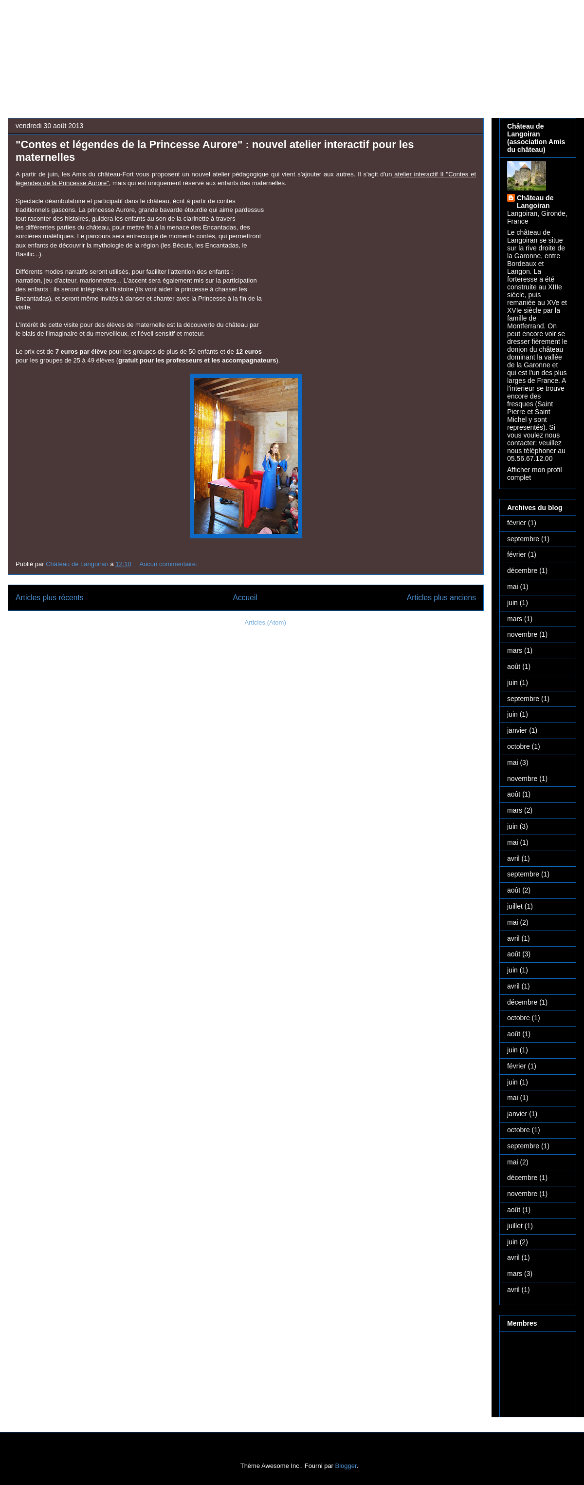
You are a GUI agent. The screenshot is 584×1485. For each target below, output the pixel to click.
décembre (522, 570)
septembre (523, 539)
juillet (515, 906)
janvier (517, 730)
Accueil (245, 597)
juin (512, 603)
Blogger (346, 1465)
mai (512, 586)
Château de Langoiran (535, 201)
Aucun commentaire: (169, 564)
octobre (518, 746)
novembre (522, 634)
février (516, 523)
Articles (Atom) (265, 622)
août (513, 666)
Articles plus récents (50, 597)
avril (513, 858)
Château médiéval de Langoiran (262, 41)
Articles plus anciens (441, 597)
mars (514, 619)
